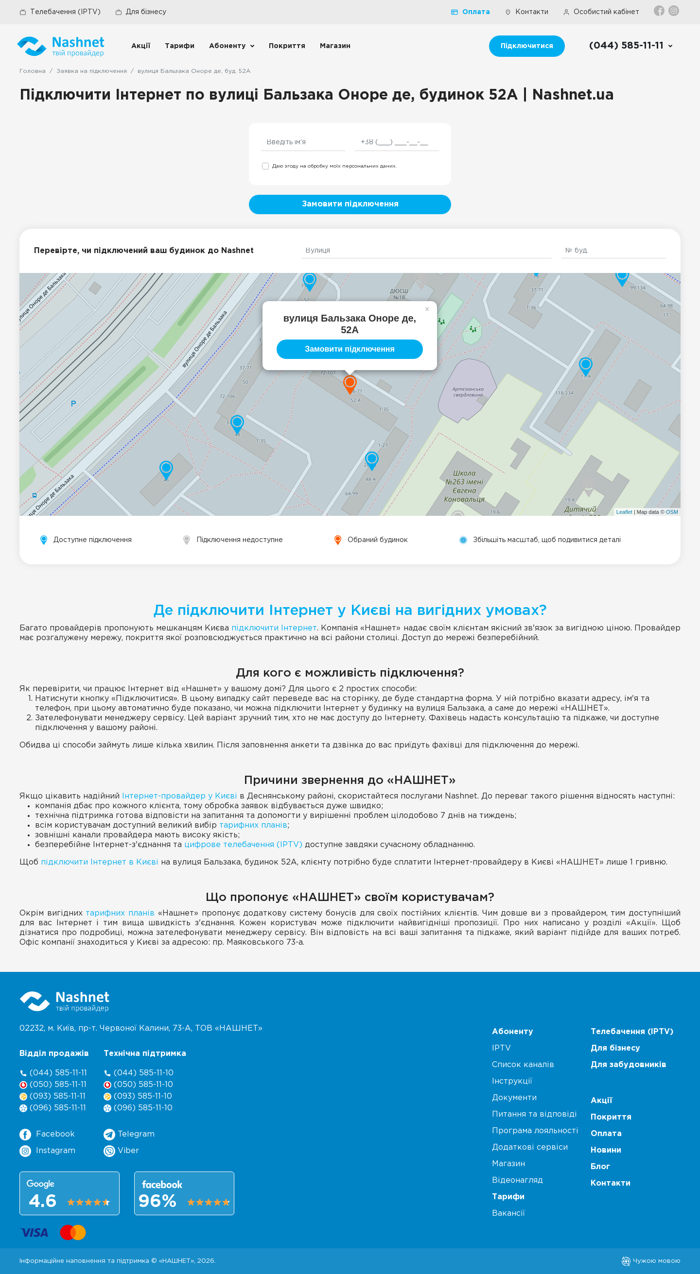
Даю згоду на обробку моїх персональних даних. (334, 166)
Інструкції (512, 1081)
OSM (672, 512)
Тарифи (179, 46)
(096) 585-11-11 (52, 1108)
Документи (514, 1098)
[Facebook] (660, 10)
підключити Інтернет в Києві (99, 862)
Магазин (335, 46)
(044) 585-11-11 (53, 1073)
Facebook (47, 1134)
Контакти (526, 12)
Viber (121, 1151)
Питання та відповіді (534, 1114)
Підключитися (527, 46)
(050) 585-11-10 (138, 1085)
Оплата (470, 12)
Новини (606, 1150)
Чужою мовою (651, 1261)
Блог (600, 1167)
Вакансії (508, 1213)
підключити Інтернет (274, 628)
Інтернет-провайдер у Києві (179, 796)
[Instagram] (674, 10)
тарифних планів (253, 825)
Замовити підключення (350, 204)
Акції (140, 46)
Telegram (129, 1134)
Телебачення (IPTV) (60, 12)
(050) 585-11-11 (53, 1085)
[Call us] (631, 46)
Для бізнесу (140, 12)
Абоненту (227, 46)
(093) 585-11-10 (138, 1096)
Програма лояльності (535, 1131)
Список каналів (523, 1065)
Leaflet (624, 512)
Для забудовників (628, 1065)
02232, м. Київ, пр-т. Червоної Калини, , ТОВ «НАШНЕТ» (140, 1028)
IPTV (501, 1048)
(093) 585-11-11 (52, 1096)
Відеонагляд (517, 1180)
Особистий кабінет (601, 12)
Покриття (287, 46)
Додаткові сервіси (530, 1147)
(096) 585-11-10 (138, 1108)
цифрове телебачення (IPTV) (243, 845)
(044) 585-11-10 (139, 1073)
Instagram (47, 1151)
